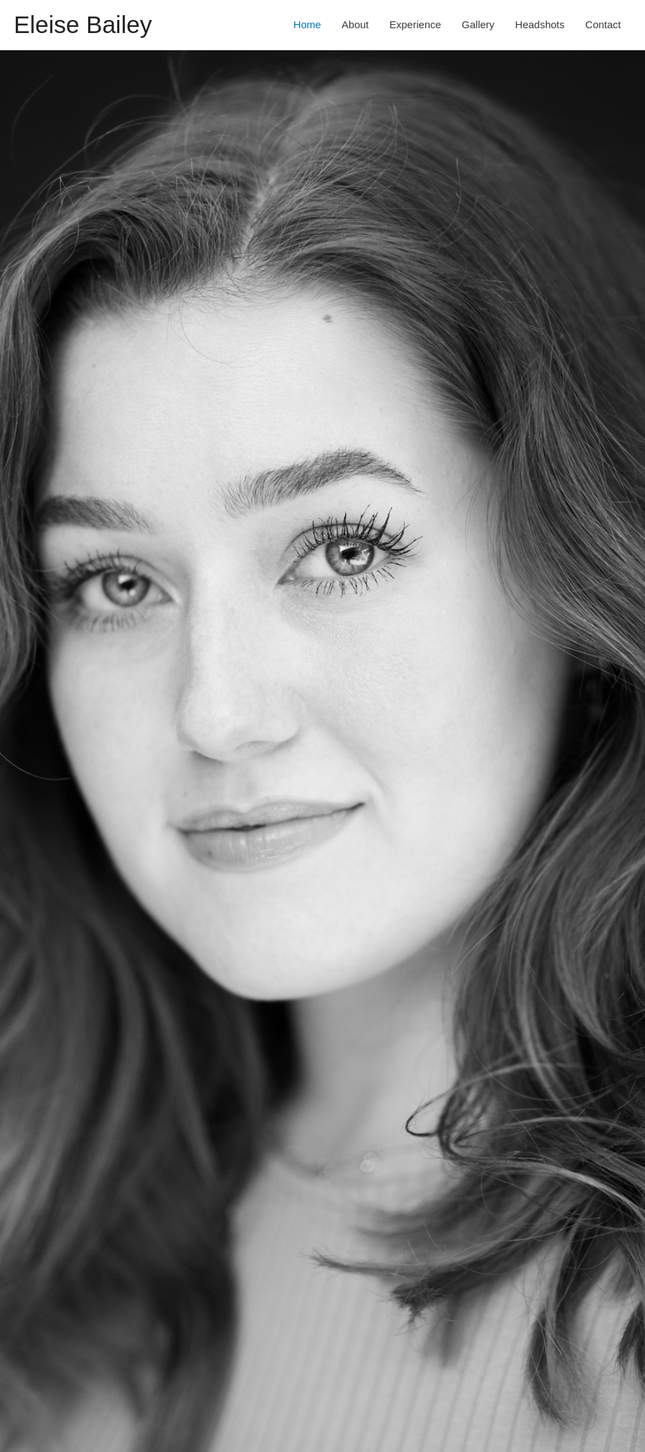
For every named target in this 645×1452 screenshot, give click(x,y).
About (355, 24)
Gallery (478, 24)
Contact (603, 24)
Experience (415, 24)
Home (307, 24)
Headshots (540, 24)
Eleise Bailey (83, 24)
